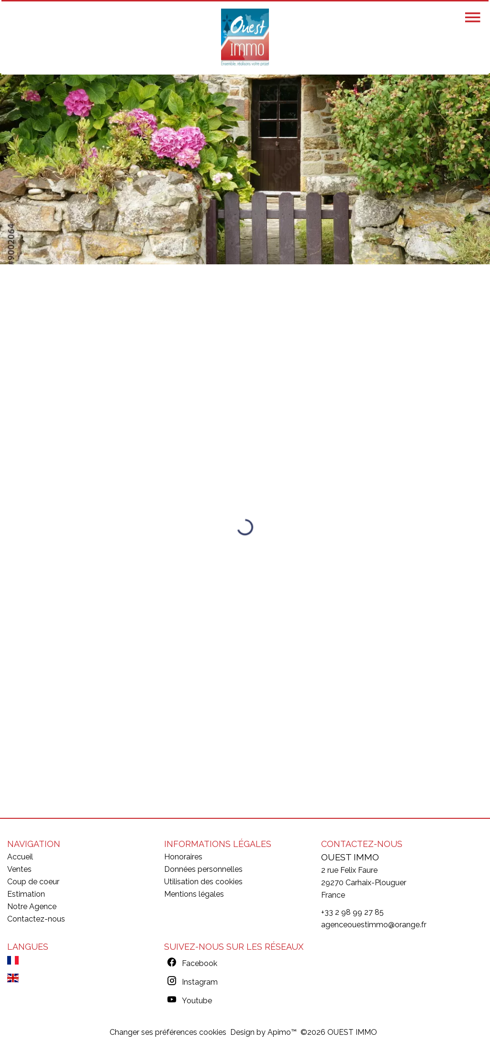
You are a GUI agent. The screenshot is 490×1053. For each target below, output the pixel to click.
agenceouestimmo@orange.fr (373, 924)
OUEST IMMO (350, 857)
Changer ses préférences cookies (168, 1032)
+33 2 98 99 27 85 (352, 912)
